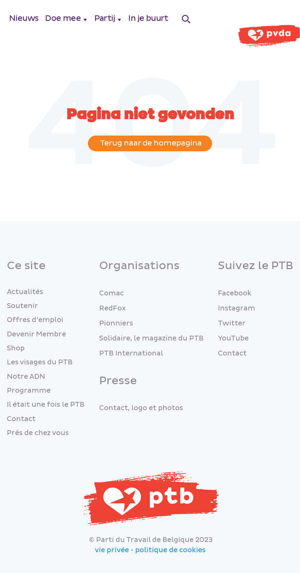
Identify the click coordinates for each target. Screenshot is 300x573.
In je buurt (148, 18)
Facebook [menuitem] (234, 293)
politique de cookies (170, 550)
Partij (104, 18)
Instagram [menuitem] (236, 308)
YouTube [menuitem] (233, 338)
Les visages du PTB (40, 362)
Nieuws (24, 18)
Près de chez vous (38, 433)
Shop (16, 348)
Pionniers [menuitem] (116, 323)
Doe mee (63, 18)
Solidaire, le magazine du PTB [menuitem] (151, 338)
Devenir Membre (36, 334)
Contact (21, 419)
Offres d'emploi (35, 320)
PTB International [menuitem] (131, 353)
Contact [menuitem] (232, 353)
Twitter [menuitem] (232, 323)
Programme (29, 391)
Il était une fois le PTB (45, 405)
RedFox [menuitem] (112, 308)
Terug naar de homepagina (150, 143)
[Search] (186, 19)
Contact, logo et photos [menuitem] (141, 408)
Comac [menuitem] (111, 293)
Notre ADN (26, 377)
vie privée (112, 550)
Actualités (25, 292)
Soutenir (22, 306)
